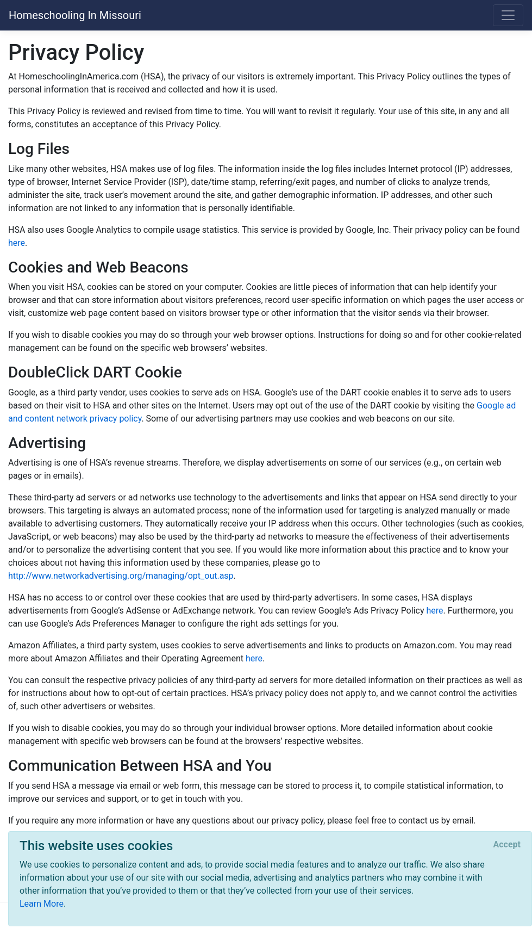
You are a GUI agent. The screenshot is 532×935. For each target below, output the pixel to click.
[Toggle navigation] (508, 15)
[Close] (507, 845)
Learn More (42, 904)
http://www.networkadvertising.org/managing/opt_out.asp (121, 576)
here (16, 243)
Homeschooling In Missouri (75, 15)
